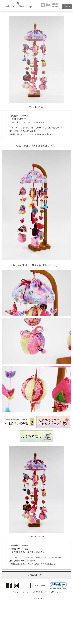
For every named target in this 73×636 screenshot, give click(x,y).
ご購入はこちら (36, 575)
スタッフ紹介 (40, 585)
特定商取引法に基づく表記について (46, 592)
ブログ (26, 585)
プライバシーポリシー (21, 592)
